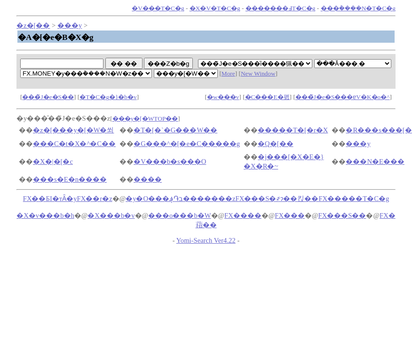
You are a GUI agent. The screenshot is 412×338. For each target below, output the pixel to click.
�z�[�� (33, 25)
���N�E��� (375, 161)
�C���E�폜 (267, 96)
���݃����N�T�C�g (358, 8)
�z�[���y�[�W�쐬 (73, 130)
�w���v (223, 96)
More (228, 73)
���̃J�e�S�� (48, 96)
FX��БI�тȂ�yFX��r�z (67, 198)
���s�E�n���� (70, 179)
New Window (258, 73)
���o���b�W (179, 215)
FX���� (242, 215)
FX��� (290, 215)
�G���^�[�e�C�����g (187, 143)
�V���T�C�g (158, 8)
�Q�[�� (275, 143)
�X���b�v (111, 215)
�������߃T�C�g (281, 8)
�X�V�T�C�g (215, 8)
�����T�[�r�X (293, 130)
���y (69, 25)
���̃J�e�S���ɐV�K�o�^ (342, 96)
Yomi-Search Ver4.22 (206, 240)
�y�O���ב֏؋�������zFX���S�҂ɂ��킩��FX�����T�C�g (257, 198)
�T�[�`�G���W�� (175, 130)
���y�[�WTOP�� (145, 118)
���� (148, 179)
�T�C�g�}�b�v (107, 96)
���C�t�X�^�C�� (74, 143)
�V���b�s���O (170, 161)
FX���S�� (342, 215)
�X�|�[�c (53, 161)
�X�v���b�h (45, 215)
